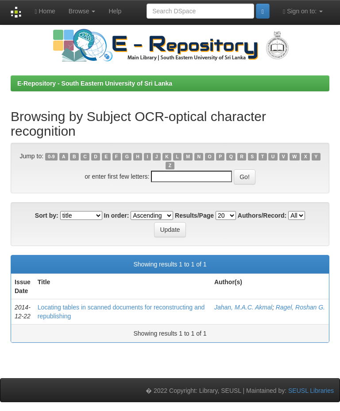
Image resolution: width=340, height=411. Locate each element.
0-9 (51, 156)
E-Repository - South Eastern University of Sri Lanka (94, 83)
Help (114, 11)
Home (45, 11)
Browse (82, 11)
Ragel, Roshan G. (300, 307)
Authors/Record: (262, 215)
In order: (116, 215)
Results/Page (194, 215)
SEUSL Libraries (311, 390)
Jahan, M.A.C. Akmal (243, 307)
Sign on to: (303, 11)
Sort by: (46, 215)
